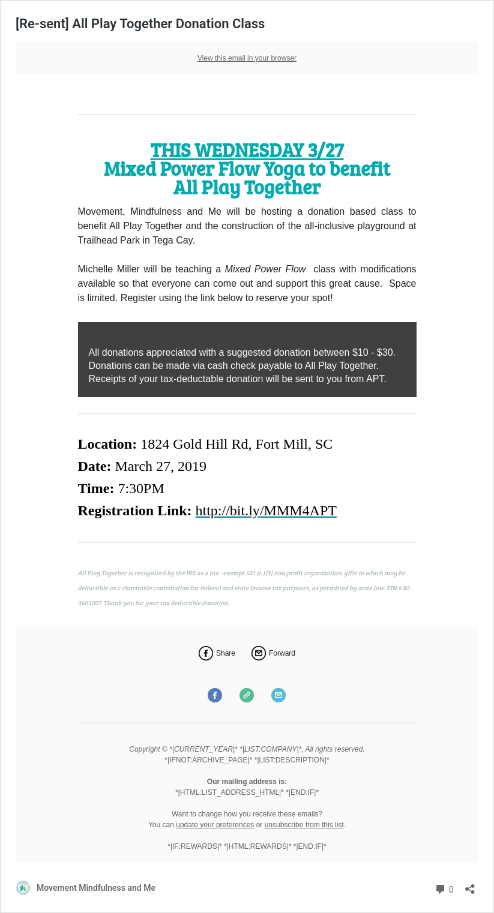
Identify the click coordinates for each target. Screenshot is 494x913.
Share (225, 653)
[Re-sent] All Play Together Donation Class (140, 23)
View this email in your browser (247, 58)
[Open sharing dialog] (470, 885)
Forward (282, 653)
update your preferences (215, 825)
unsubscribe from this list (304, 825)
